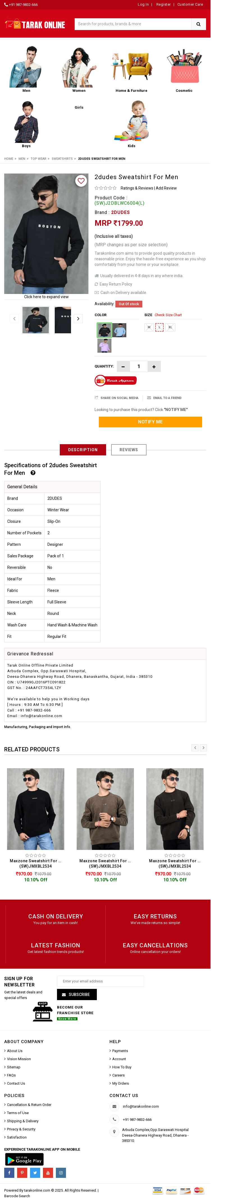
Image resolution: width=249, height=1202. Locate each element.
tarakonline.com (37, 1191)
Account (119, 1059)
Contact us (123, 1096)
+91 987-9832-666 (23, 5)
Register (163, 4)
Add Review (166, 188)
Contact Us (16, 1084)
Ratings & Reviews (137, 188)
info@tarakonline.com (141, 1107)
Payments (120, 1051)
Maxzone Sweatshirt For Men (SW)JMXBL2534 (37, 863)
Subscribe (79, 995)
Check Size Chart (168, 315)
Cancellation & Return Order (29, 1105)
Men (22, 159)
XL (170, 327)
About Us (14, 1051)
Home (8, 159)
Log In (143, 4)
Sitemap (13, 1068)
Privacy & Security (21, 1130)
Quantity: (104, 366)
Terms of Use (18, 1114)
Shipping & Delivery (22, 1122)
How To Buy (121, 1068)
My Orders (120, 1084)
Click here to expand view (46, 297)
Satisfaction (17, 1138)
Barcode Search (17, 1197)
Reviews (129, 450)
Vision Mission (19, 1059)
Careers (118, 1076)
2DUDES (120, 212)
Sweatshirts (62, 159)
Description (83, 450)
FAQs (11, 1076)
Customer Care (190, 4)
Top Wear (38, 159)
